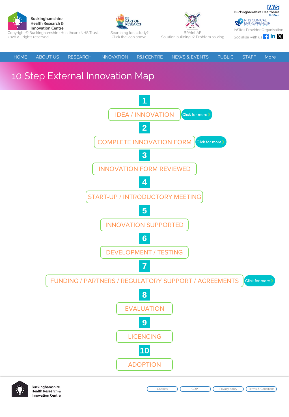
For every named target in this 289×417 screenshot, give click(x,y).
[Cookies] (162, 389)
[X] (280, 36)
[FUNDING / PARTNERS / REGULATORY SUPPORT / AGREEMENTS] (144, 281)
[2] (144, 127)
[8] (144, 295)
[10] (144, 350)
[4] (144, 182)
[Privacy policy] (228, 389)
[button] (47, 57)
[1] (144, 100)
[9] (144, 322)
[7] (144, 266)
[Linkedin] (273, 36)
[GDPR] (195, 389)
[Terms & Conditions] (261, 389)
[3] (144, 155)
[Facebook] (266, 36)
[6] (144, 238)
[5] (144, 210)
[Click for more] (196, 114)
